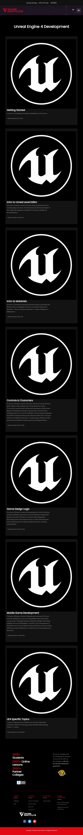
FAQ (15, 804)
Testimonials (46, 801)
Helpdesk (16, 801)
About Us (30, 807)
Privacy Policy (32, 804)
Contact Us (31, 810)
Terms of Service (33, 801)
